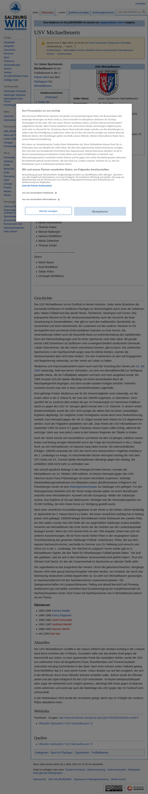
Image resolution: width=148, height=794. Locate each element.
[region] (74, 162)
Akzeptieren (100, 211)
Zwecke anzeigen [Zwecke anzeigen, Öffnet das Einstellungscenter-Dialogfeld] (48, 211)
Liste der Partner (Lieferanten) (37, 185)
